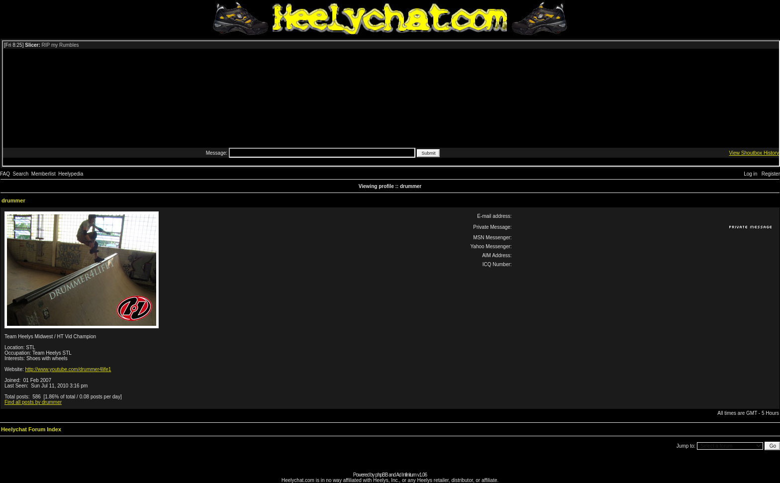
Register (771, 174)
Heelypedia (70, 174)
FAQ (5, 174)
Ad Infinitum (406, 475)
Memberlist (43, 174)
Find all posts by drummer (33, 402)
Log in (750, 174)
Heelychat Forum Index (31, 429)
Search (21, 174)
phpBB (381, 475)
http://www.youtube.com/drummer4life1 (68, 369)
